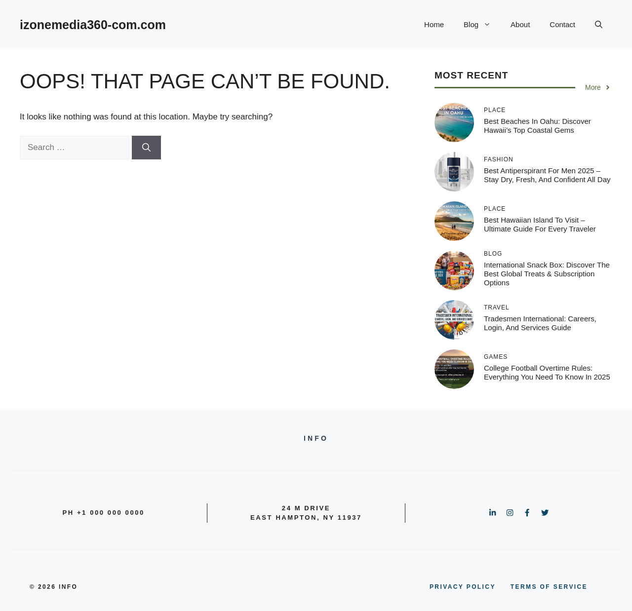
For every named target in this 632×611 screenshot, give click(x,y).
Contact (562, 24)
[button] (598, 24)
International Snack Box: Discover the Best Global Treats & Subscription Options (547, 274)
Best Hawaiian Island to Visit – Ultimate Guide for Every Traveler (540, 224)
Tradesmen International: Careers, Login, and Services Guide (540, 323)
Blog (482, 24)
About (520, 24)
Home (434, 24)
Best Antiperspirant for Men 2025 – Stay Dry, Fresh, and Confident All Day (547, 175)
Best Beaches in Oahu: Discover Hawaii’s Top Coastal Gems (537, 125)
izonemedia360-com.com (93, 25)
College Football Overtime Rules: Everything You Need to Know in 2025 (547, 372)
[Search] (146, 147)
